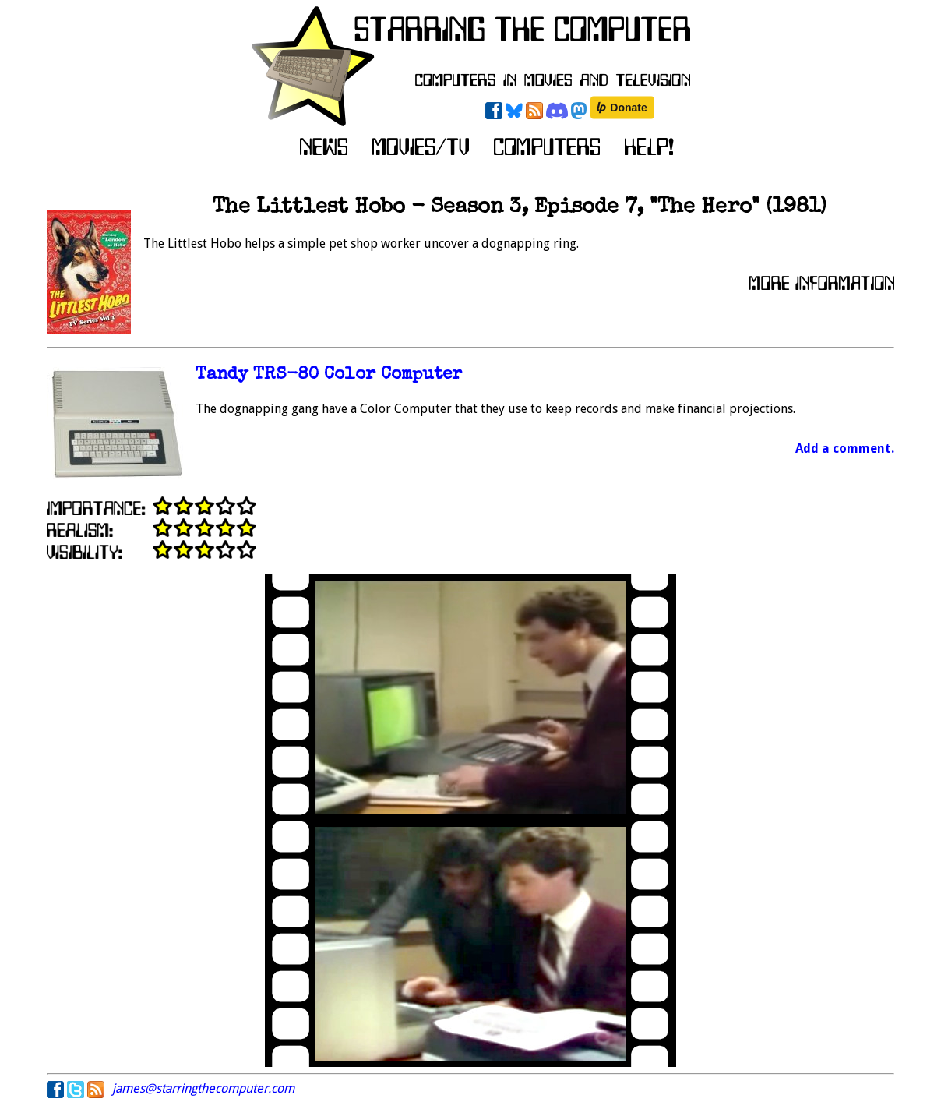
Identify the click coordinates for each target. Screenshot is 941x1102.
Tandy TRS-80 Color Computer (329, 375)
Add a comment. (844, 448)
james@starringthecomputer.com (203, 1088)
